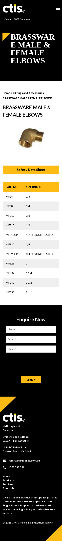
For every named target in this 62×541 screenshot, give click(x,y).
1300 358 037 (13, 467)
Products (8, 480)
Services (8, 484)
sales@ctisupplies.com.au (21, 460)
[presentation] (31, 361)
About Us (8, 488)
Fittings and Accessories (28, 92)
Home (6, 92)
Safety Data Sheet (31, 170)
